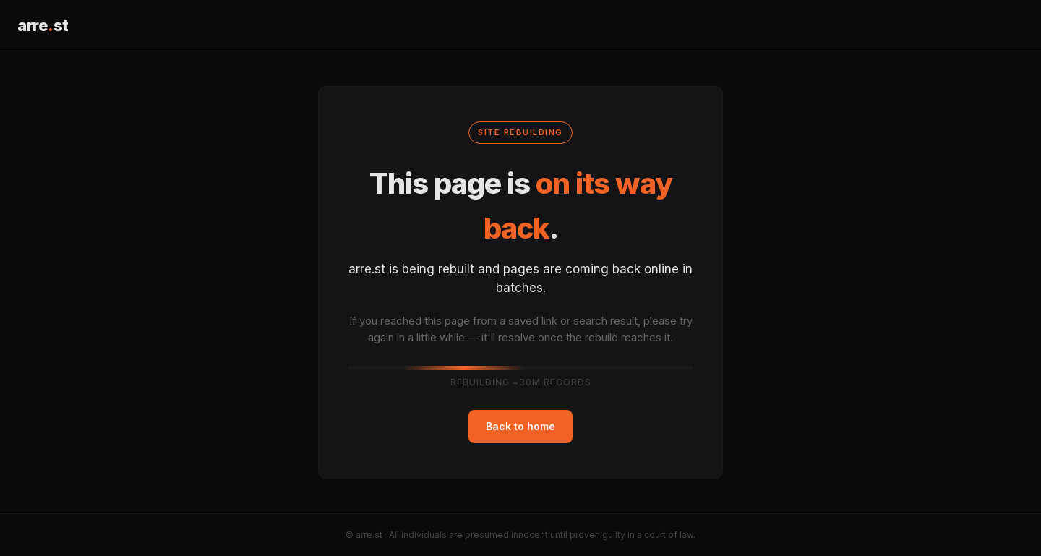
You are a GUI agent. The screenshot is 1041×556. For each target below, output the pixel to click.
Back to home (520, 426)
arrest (43, 25)
